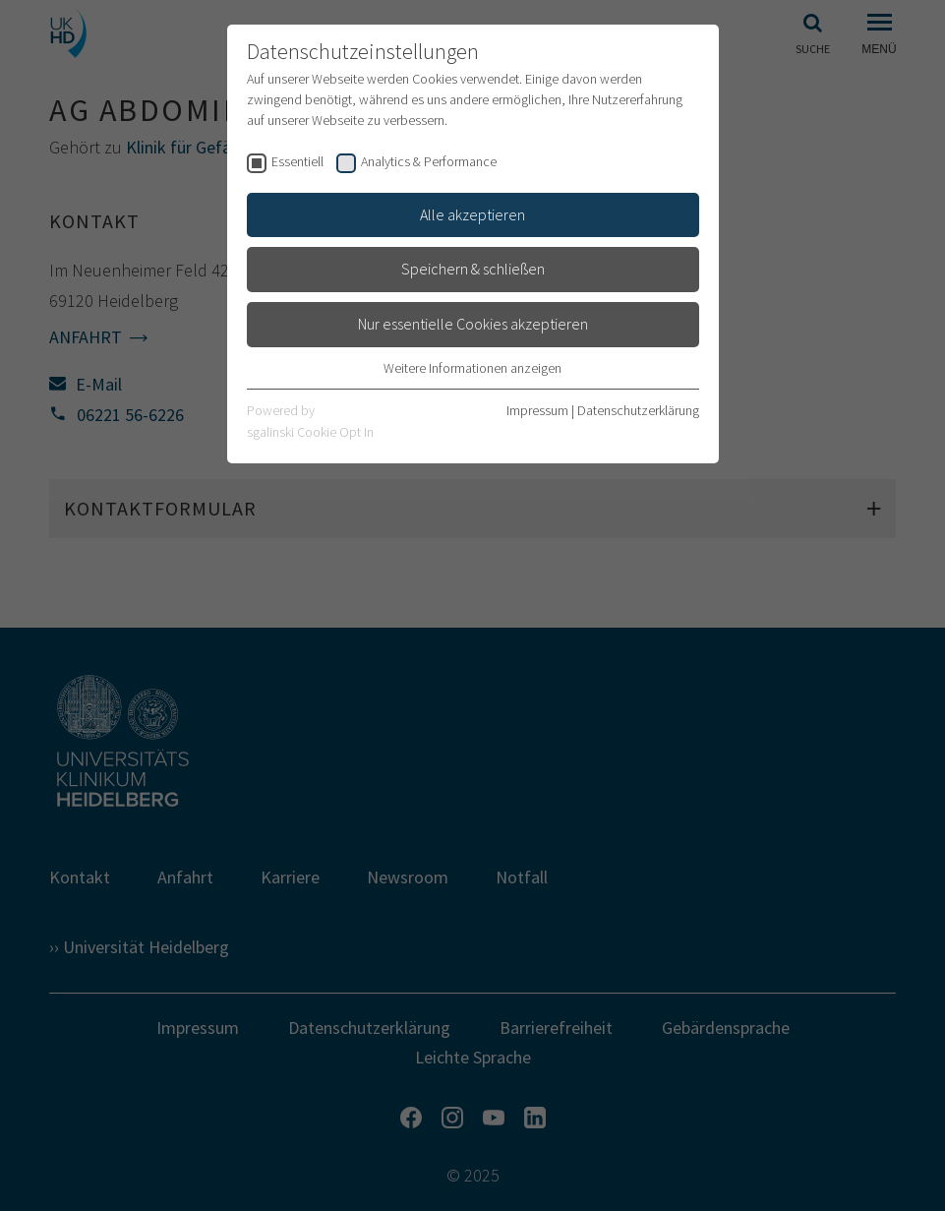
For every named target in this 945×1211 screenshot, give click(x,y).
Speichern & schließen (473, 268)
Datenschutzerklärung (638, 410)
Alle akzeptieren (472, 214)
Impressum (537, 410)
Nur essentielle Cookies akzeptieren (473, 323)
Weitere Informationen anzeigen (472, 368)
